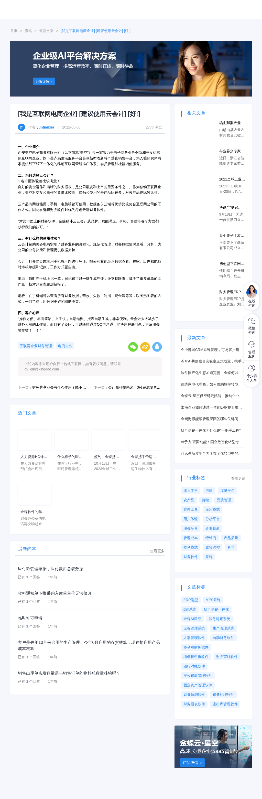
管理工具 (190, 509)
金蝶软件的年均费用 (33, 512)
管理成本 (190, 538)
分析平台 (212, 519)
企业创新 (212, 528)
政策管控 (212, 547)
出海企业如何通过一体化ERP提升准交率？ (211, 407)
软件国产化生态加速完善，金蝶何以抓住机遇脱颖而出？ (211, 373)
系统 (209, 557)
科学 (231, 547)
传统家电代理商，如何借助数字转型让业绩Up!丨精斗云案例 (211, 384)
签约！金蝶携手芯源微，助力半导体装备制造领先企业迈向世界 (106, 457)
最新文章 (46, 31)
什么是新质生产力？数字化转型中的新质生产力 (211, 453)
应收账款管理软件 (197, 676)
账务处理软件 (223, 695)
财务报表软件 (194, 704)
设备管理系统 (194, 628)
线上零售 (190, 490)
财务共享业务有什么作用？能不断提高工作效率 (59, 387)
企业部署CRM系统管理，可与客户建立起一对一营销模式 (212, 350)
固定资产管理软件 (197, 685)
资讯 (28, 31)
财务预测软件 (194, 695)
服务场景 (190, 528)
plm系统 (189, 609)
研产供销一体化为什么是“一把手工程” (211, 430)
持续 (205, 500)
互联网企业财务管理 (36, 346)
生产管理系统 (223, 628)
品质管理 (224, 500)
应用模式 (212, 509)
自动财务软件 (223, 638)
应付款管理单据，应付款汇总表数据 (50, 569)
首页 (13, 31)
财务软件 (190, 557)
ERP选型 (190, 600)
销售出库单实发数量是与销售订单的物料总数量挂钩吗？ (69, 673)
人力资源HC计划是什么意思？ (33, 457)
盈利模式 (190, 547)
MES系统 (213, 600)
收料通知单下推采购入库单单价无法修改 (55, 593)
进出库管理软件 (225, 704)
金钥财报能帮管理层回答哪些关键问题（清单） (211, 419)
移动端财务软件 (196, 647)
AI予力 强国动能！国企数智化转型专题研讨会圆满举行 (212, 442)
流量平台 (227, 490)
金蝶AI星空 (192, 619)
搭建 (209, 490)
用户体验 (190, 519)
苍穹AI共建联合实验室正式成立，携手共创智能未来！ (213, 361)
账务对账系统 (219, 619)
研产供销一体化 (216, 609)
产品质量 (231, 538)
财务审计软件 (227, 657)
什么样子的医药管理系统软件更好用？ (69, 457)
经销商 (210, 538)
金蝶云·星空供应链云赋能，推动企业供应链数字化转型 (212, 396)
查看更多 (157, 551)
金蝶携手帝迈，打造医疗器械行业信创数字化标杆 (143, 457)
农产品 (188, 500)
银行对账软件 (194, 666)
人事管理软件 (194, 638)
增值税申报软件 (196, 657)
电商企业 (65, 346)
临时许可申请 (30, 618)
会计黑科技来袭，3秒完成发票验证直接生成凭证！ (135, 387)
